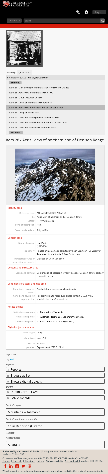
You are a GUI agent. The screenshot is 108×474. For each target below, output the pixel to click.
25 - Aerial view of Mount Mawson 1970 (34, 92)
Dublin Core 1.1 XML (23, 392)
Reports (14, 369)
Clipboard (78, 12)
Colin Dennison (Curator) (52, 321)
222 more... (16, 132)
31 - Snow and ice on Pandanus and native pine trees (41, 122)
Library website (50, 451)
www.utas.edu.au (68, 451)
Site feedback (71, 461)
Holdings (11, 72)
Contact (6, 461)
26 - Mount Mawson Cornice (28, 97)
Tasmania (55, 316)
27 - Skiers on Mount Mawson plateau (33, 102)
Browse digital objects (24, 381)
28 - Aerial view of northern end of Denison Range (39, 107)
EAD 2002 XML (18, 398)
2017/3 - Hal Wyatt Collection (34, 77)
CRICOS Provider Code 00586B (73, 458)
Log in (98, 12)
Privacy (40, 461)
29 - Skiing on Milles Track (27, 112)
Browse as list (18, 375)
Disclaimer (30, 461)
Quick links (86, 12)
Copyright (17, 461)
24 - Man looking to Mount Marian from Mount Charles (42, 87)
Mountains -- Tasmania (51, 312)
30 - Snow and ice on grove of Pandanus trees (37, 117)
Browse (13, 20)
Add (12, 359)
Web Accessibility (54, 461)
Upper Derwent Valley (73, 316)
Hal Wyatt (42, 242)
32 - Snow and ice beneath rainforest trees (35, 127)
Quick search (25, 72)
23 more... (15, 82)
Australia (44, 316)
